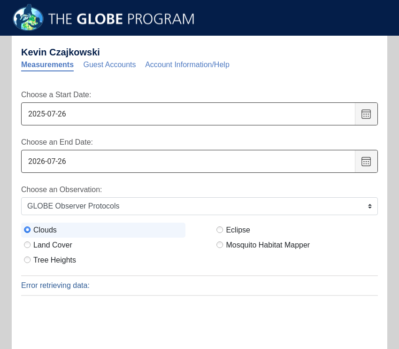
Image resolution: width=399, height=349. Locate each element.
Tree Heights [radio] (54, 260)
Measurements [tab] (47, 65)
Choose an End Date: (57, 142)
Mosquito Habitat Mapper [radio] (268, 245)
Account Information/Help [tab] (187, 65)
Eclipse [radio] (238, 230)
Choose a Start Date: (56, 95)
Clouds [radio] (45, 230)
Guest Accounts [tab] (110, 65)
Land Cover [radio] (52, 245)
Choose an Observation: (61, 190)
